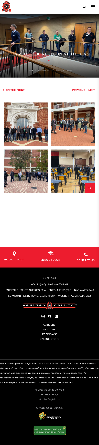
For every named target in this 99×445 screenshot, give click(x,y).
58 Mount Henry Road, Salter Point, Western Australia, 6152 (49, 295)
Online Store (49, 338)
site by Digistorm (49, 399)
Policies (49, 329)
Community (45, 70)
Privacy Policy (49, 394)
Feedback (49, 334)
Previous (78, 90)
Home (30, 70)
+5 (90, 187)
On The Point (64, 70)
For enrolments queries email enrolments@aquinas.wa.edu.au (49, 290)
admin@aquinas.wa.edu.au (49, 284)
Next (91, 90)
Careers (49, 324)
